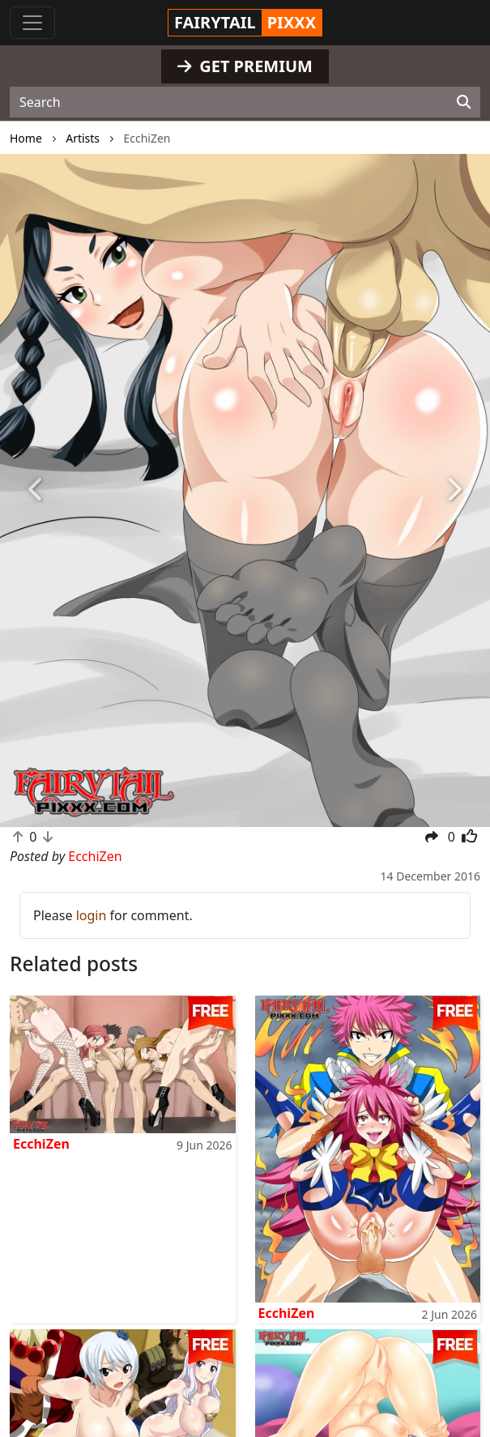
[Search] (463, 102)
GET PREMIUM (245, 66)
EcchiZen (41, 1144)
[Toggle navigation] (32, 22)
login (91, 915)
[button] (37, 491)
